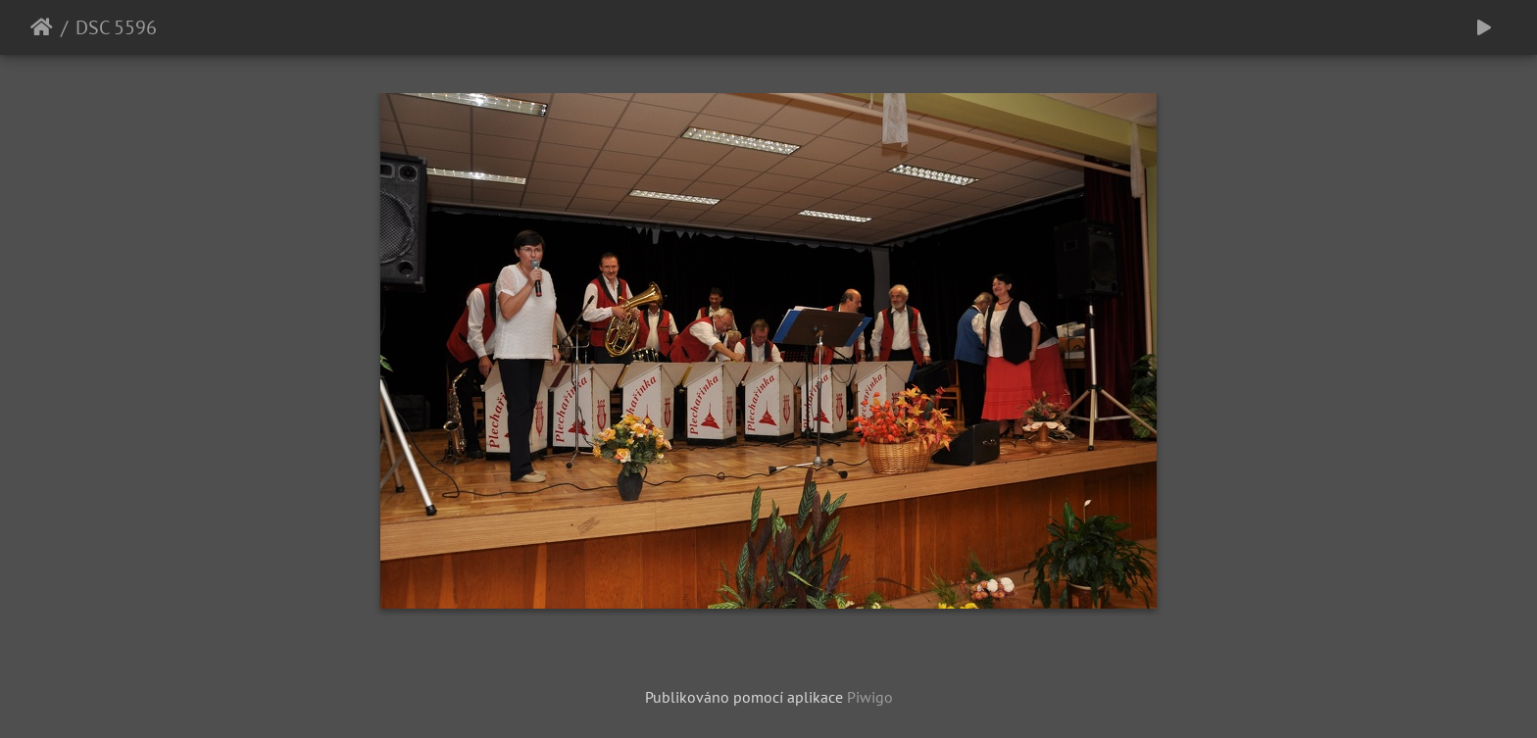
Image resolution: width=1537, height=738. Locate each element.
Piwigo (870, 697)
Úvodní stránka (41, 27)
